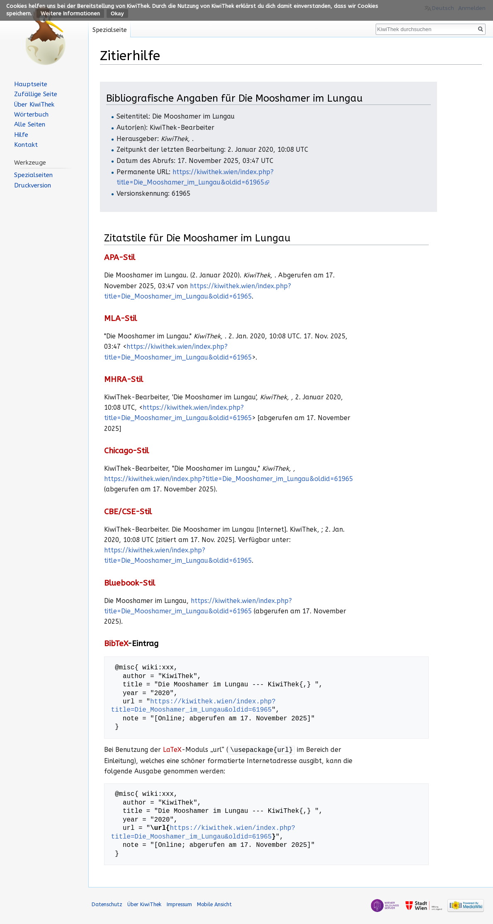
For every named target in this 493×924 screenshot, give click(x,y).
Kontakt (26, 144)
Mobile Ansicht (214, 904)
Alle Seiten (29, 124)
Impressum (179, 904)
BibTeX (116, 643)
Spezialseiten (33, 175)
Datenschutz (107, 904)
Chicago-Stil (126, 450)
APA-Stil (119, 257)
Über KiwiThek (34, 104)
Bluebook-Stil (129, 583)
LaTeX (172, 750)
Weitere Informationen (70, 13)
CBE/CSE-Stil (128, 511)
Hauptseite (30, 84)
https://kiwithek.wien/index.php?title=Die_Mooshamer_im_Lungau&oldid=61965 (228, 479)
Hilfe (21, 135)
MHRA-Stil (123, 379)
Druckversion (32, 185)
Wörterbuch (31, 114)
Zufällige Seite (35, 94)
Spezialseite (109, 30)
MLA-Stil (120, 318)
